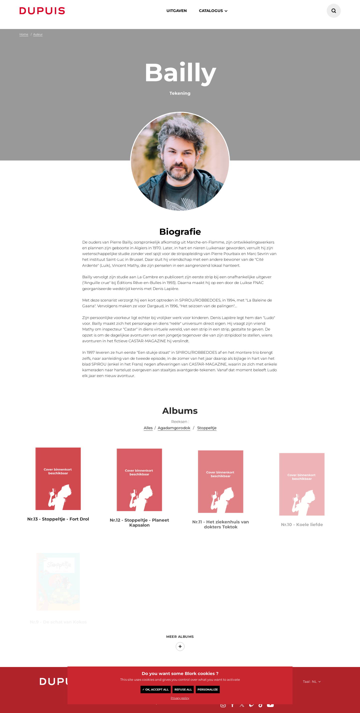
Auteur (37, 34)
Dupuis (43, 10)
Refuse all (183, 689)
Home (24, 34)
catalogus (211, 10)
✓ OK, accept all (155, 689)
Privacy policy (180, 698)
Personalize (208, 689)
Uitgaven (176, 10)
